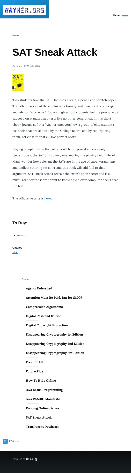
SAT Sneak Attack (39, 417)
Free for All (34, 362)
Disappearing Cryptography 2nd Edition (55, 344)
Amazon (23, 235)
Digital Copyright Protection (47, 325)
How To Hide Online (41, 380)
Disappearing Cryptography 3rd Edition (55, 353)
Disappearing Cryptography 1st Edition (54, 334)
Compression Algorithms (44, 307)
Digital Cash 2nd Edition (43, 316)
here (47, 198)
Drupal (30, 459)
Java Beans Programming (44, 390)
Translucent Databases (42, 427)
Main (15, 252)
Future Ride (34, 371)
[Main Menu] (119, 15)
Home (15, 35)
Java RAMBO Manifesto (43, 399)
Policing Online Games (43, 408)
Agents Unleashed (39, 288)
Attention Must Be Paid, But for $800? (54, 298)
